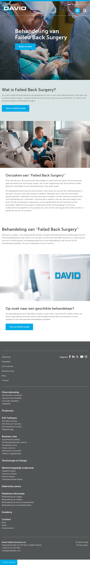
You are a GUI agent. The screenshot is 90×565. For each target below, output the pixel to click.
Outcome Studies (9, 474)
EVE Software (7, 366)
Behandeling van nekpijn (12, 499)
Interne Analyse (8, 476)
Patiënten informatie (13, 493)
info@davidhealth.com (11, 551)
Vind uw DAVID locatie (16, 108)
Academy (7, 512)
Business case (9, 436)
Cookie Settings (8, 562)
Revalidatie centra (9, 445)
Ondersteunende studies (12, 479)
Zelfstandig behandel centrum (14, 442)
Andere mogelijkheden (11, 453)
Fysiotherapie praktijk (11, 439)
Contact (5, 380)
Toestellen (6, 362)
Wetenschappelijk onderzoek (18, 467)
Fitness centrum (8, 448)
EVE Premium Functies (11, 424)
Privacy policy (82, 545)
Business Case (8, 371)
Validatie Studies (9, 471)
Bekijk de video (25, 46)
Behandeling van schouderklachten (16, 505)
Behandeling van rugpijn (12, 497)
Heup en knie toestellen (12, 398)
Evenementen (8, 528)
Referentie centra (11, 486)
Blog (4, 376)
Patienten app (7, 429)
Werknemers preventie (11, 451)
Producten (7, 410)
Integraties (6, 404)
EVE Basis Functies (9, 421)
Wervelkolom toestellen (12, 395)
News (4, 525)
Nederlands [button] (76, 4)
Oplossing (6, 357)
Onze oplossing (10, 392)
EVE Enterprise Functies (12, 427)
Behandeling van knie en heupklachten (18, 502)
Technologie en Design (14, 460)
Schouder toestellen (10, 401)
